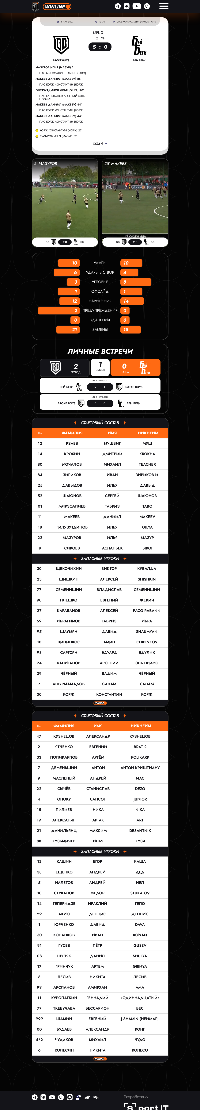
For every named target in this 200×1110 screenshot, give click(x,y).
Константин (109, 694)
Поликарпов (64, 757)
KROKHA (147, 454)
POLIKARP (140, 757)
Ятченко (64, 747)
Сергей (112, 496)
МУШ (147, 443)
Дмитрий (112, 454)
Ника (98, 810)
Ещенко (64, 872)
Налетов (64, 882)
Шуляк (64, 956)
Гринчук (64, 966)
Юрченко (64, 924)
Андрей (98, 778)
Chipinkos (146, 642)
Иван (112, 475)
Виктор (109, 568)
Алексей (109, 579)
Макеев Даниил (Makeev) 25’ (58, 79)
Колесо (140, 1050)
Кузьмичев (64, 841)
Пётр (97, 945)
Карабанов (68, 610)
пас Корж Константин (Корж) (61, 84)
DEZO (140, 789)
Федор (97, 893)
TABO (147, 506)
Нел (140, 882)
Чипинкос (69, 642)
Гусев (64, 945)
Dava (140, 924)
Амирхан (97, 987)
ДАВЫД (147, 485)
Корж (68, 694)
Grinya (140, 966)
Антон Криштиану (140, 768)
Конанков (64, 935)
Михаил (112, 464)
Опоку (64, 799)
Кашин (64, 861)
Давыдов (72, 485)
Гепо (140, 903)
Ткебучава (64, 1008)
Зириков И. (147, 475)
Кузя (140, 841)
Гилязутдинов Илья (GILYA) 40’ (60, 90)
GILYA (147, 527)
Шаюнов (72, 496)
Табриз (112, 506)
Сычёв (64, 789)
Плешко (68, 600)
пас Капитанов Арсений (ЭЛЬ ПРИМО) (62, 97)
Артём (98, 757)
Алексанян (64, 820)
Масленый (64, 778)
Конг (140, 1029)
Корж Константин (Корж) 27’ (61, 130)
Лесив (64, 977)
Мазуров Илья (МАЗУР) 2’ (55, 67)
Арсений (109, 663)
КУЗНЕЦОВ (140, 736)
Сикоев (72, 548)
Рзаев (72, 443)
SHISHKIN (147, 579)
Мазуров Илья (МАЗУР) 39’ (58, 136)
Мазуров (72, 538)
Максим (98, 830)
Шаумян (68, 631)
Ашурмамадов (69, 684)
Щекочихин (69, 568)
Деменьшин (64, 768)
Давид (109, 631)
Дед (140, 872)
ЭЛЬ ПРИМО (146, 663)
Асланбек (112, 548)
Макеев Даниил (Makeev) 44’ (59, 104)
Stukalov (140, 893)
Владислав (109, 589)
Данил (97, 956)
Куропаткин (64, 997)
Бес (140, 1008)
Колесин (64, 1050)
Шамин (64, 1018)
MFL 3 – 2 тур (100, 35)
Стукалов (64, 893)
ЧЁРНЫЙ (147, 673)
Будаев (64, 1029)
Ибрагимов (69, 621)
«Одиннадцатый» (140, 997)
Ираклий (97, 903)
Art (140, 820)
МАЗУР (147, 538)
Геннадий (97, 997)
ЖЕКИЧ (147, 600)
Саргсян (68, 652)
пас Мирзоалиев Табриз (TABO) (62, 73)
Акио (64, 914)
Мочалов (72, 464)
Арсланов (64, 987)
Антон (98, 768)
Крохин (72, 454)
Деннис (97, 914)
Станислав (98, 789)
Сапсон (98, 799)
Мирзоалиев (72, 506)
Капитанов (69, 663)
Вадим (109, 673)
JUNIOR (140, 799)
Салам (109, 684)
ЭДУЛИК (147, 652)
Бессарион (97, 1008)
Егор (97, 861)
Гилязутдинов (72, 527)
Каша (140, 861)
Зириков (72, 475)
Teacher (147, 464)
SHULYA (140, 956)
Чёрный (69, 673)
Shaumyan (146, 631)
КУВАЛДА (146, 568)
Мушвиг (112, 443)
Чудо (140, 1039)
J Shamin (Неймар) (140, 1018)
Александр (98, 736)
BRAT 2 (140, 747)
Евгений (109, 600)
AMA (140, 987)
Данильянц (64, 830)
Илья (112, 485)
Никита (97, 977)
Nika (140, 810)
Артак (98, 820)
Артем (97, 966)
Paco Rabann (146, 610)
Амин (109, 642)
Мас (140, 778)
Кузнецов (63, 736)
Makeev (147, 517)
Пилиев (64, 810)
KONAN (140, 935)
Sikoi (147, 548)
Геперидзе (64, 903)
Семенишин (69, 589)
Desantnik (140, 830)
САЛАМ (147, 684)
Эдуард (109, 652)
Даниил (112, 517)
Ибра (147, 621)
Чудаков (64, 1039)
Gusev (140, 945)
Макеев (72, 517)
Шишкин (68, 579)
